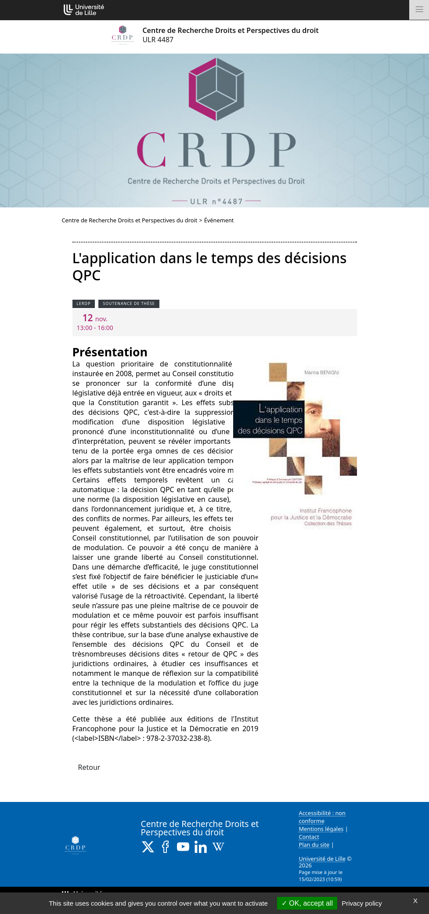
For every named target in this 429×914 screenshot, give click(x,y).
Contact (309, 837)
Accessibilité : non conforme (322, 817)
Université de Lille (322, 859)
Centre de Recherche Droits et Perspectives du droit (130, 220)
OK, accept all (307, 903)
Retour (89, 767)
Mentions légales (321, 829)
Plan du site (314, 845)
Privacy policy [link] (362, 903)
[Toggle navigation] (419, 10)
